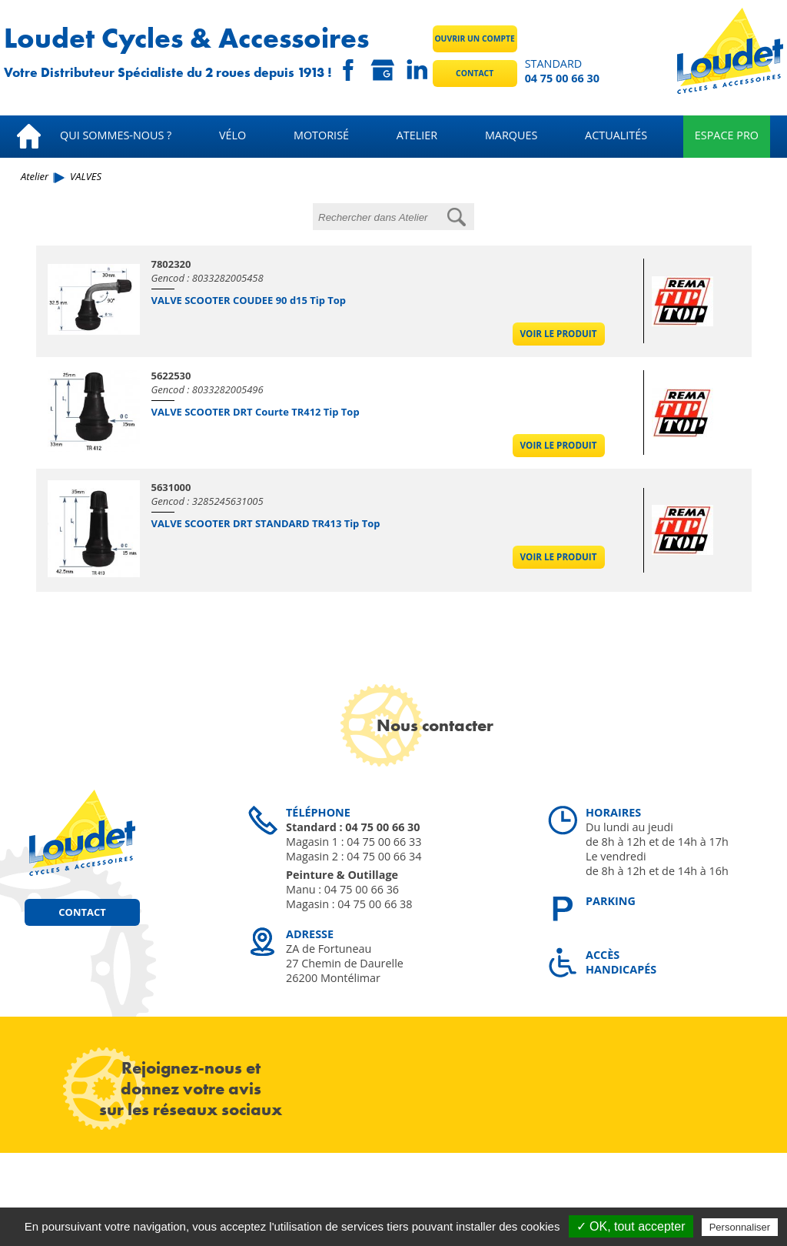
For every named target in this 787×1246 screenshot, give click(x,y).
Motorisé (321, 135)
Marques (511, 135)
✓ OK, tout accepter (631, 1226)
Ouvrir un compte (474, 38)
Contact (474, 73)
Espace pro (727, 135)
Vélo (232, 135)
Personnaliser (740, 1227)
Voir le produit (558, 333)
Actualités (616, 135)
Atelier (417, 135)
